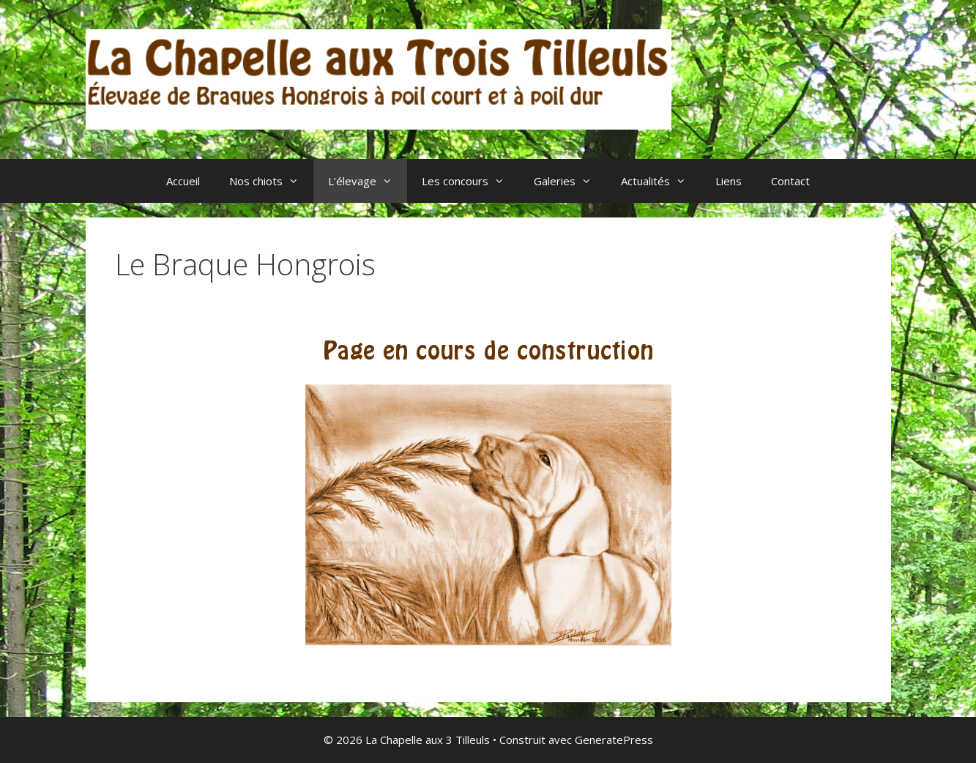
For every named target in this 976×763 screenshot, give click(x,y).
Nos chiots (271, 181)
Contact (790, 181)
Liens (728, 181)
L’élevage (367, 181)
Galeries (570, 181)
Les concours (470, 181)
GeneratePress (614, 739)
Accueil (183, 181)
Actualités (661, 181)
